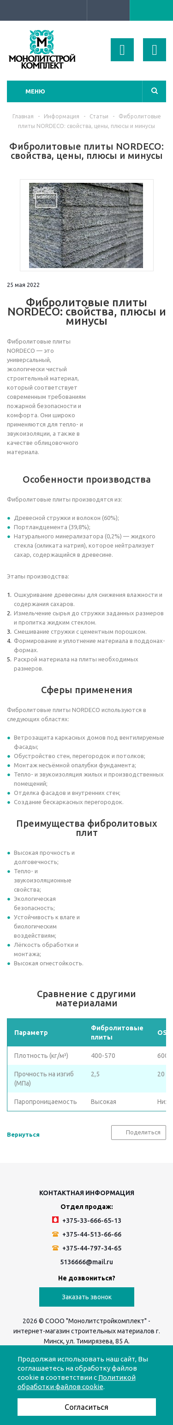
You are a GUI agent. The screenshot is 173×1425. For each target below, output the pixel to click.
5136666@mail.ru (86, 1262)
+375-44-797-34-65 (86, 1248)
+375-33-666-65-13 (86, 1220)
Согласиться (86, 1407)
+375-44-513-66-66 (86, 1234)
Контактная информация (86, 1193)
